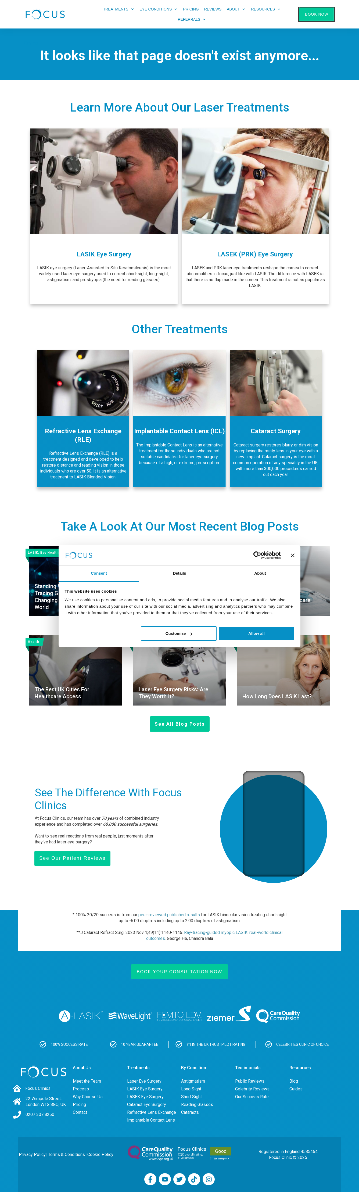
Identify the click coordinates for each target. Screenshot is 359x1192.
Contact (80, 1112)
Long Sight (191, 1088)
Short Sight (191, 1096)
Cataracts (190, 1112)
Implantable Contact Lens (151, 1120)
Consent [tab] (99, 573)
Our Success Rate (252, 1096)
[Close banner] (293, 555)
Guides (296, 1088)
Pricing (79, 1104)
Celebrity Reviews (252, 1088)
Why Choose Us (88, 1096)
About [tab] (260, 573)
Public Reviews (249, 1081)
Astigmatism (193, 1081)
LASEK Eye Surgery (145, 1096)
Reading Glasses (197, 1104)
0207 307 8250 (40, 1114)
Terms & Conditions (66, 1154)
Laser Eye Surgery (144, 1081)
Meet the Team (87, 1081)
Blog (293, 1081)
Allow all (256, 633)
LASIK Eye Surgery (145, 1088)
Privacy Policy (32, 1154)
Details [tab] (179, 573)
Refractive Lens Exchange (151, 1112)
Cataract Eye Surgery (146, 1104)
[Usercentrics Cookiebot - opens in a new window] (257, 555)
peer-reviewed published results (169, 914)
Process (81, 1088)
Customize (179, 633)
